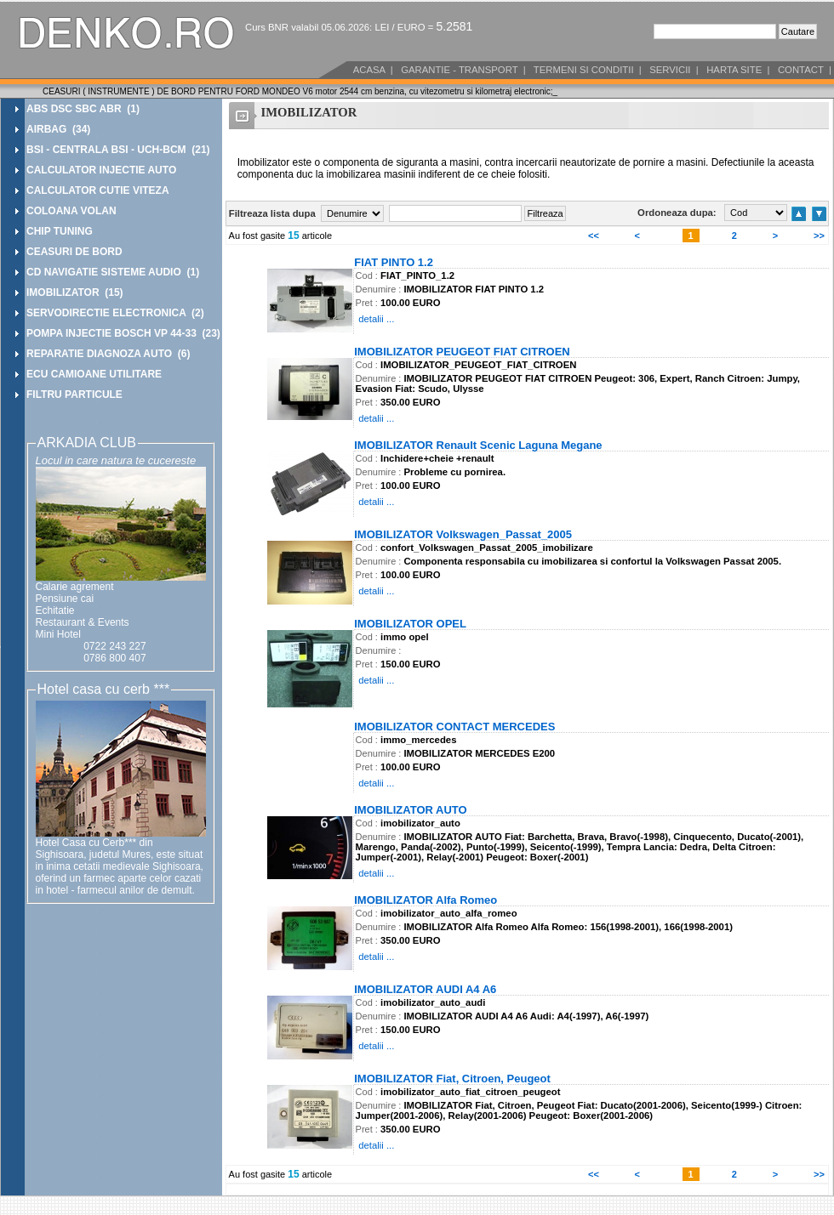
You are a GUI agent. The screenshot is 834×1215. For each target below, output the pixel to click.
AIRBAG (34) (58, 129)
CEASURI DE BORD (74, 252)
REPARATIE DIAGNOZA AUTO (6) (108, 354)
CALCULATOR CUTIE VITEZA (97, 190)
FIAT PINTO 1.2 (393, 261)
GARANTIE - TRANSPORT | (462, 70)
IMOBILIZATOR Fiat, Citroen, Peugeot (452, 1077)
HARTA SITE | (737, 70)
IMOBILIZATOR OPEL (410, 622)
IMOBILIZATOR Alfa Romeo (425, 899)
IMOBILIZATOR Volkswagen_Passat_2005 (463, 533)
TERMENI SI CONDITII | (586, 70)
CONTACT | (803, 70)
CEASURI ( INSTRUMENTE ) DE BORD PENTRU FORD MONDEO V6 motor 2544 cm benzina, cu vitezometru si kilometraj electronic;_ (300, 91)
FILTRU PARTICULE (74, 394)
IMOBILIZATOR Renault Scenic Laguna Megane (478, 444)
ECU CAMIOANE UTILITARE (94, 374)
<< (593, 235)
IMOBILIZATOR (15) (74, 292)
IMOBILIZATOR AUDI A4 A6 (425, 988)
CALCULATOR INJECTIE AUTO (101, 170)
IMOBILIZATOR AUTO (410, 809)
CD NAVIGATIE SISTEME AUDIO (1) (112, 272)
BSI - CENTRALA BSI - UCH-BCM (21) (118, 150)
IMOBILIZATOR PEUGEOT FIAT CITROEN (462, 350)
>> (819, 235)
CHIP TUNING (59, 231)
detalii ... (376, 319)
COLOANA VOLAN (71, 211)
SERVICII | (672, 70)
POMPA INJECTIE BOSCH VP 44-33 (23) (123, 333)
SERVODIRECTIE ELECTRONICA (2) (115, 313)
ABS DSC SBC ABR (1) (83, 109)
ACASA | (372, 70)
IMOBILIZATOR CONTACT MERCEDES (454, 725)
